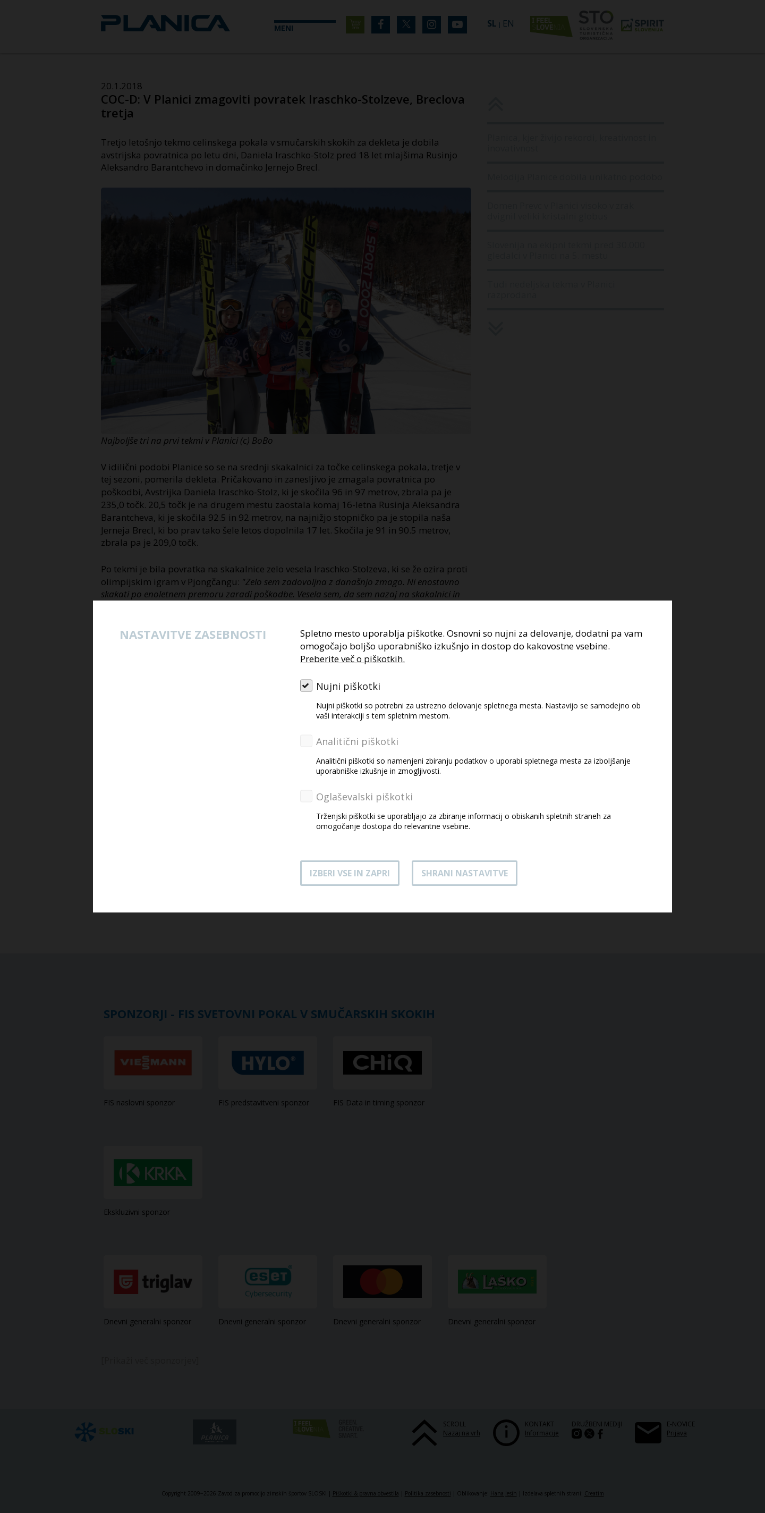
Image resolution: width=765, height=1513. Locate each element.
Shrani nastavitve (464, 873)
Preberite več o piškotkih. (352, 659)
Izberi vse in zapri (350, 873)
